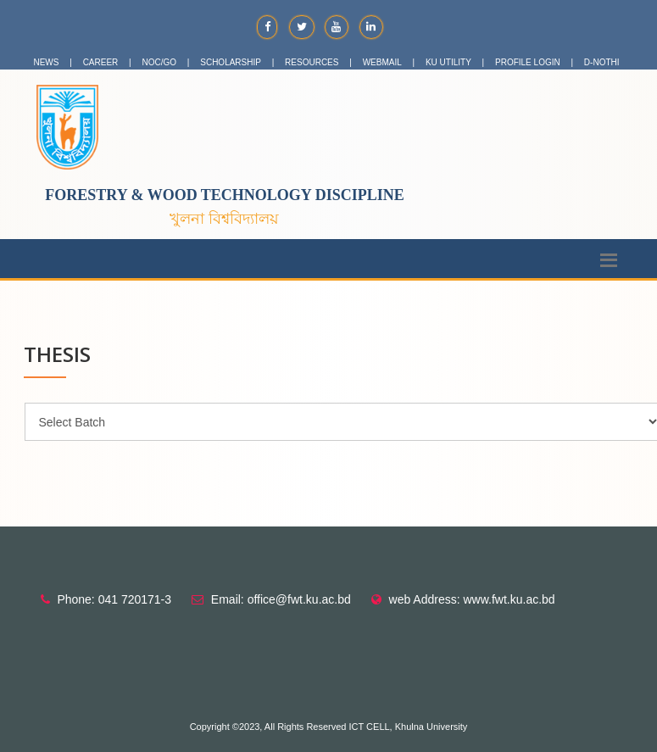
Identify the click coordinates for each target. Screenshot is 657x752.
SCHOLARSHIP (230, 62)
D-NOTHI (602, 62)
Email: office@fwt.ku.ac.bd (281, 599)
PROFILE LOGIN (527, 62)
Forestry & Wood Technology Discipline (224, 195)
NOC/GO (159, 62)
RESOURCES (311, 62)
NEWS (45, 62)
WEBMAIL (382, 62)
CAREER (101, 62)
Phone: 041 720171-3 (114, 599)
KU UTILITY (448, 62)
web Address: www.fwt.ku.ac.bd (472, 599)
